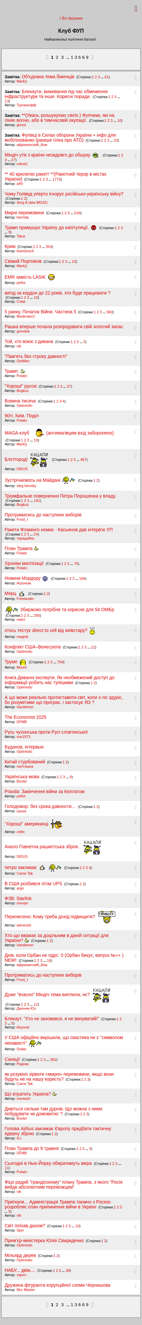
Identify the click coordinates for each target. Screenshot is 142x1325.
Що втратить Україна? (31, 1094)
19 (36, 297)
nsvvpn (22, 903)
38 (68, 1271)
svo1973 (23, 737)
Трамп (15, 371)
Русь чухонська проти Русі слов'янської (46, 732)
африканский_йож (32, 145)
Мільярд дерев (20, 1255)
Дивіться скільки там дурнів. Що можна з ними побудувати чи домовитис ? (53, 1111)
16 (49, 960)
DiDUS (22, 469)
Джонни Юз (26, 1008)
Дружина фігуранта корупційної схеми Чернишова (57, 1285)
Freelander (25, 599)
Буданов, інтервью (24, 747)
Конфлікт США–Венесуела (33, 647)
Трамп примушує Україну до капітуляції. (51, 227)
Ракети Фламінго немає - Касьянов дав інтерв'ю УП (59, 529)
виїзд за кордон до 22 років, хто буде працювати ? (57, 293)
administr (24, 925)
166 (82, 578)
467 (83, 460)
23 (74, 261)
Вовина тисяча (21, 401)
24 (36, 534)
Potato (22, 376)
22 (93, 647)
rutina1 (22, 164)
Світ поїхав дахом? (25, 1225)
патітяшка (25, 766)
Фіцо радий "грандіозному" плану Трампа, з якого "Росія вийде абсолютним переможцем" (64, 1185)
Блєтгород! (27, 459)
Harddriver (25, 707)
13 (7, 101)
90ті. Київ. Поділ (22, 415)
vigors (21, 1275)
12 (36, 1004)
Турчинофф (26, 105)
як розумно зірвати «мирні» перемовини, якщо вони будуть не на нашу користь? (59, 1077)
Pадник (23, 1064)
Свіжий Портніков (23, 261)
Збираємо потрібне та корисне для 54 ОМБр (60, 609)
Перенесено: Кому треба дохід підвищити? (60, 916)
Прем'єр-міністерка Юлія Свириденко (44, 1240)
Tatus (21, 236)
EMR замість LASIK (30, 277)
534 (77, 213)
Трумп (16, 661)
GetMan (23, 361)
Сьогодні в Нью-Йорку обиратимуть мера (49, 1163)
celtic (21, 832)
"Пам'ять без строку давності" (36, 356)
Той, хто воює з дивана (29, 341)
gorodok (23, 331)
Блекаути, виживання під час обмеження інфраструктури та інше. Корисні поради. (56, 94)
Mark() (22, 81)
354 (49, 247)
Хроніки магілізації (25, 563)
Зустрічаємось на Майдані (41, 480)
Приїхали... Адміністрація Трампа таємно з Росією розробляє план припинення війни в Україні (58, 1204)
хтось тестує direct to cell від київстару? (50, 630)
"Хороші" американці (34, 823)
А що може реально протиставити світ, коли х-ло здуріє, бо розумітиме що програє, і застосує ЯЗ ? (64, 700)
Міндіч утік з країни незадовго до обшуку (53, 155)
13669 (80, 57)
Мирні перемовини (24, 212)
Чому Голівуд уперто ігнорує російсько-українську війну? (64, 194)
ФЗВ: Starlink (18, 898)
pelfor (21, 283)
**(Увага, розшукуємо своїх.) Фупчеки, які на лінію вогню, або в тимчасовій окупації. (59, 118)
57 (69, 386)
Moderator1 (26, 316)
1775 (57, 179)
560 (109, 312)
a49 (19, 184)
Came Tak (25, 873)
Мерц (16, 593)
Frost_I (22, 519)
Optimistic (24, 405)
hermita (23, 217)
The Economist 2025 (26, 717)
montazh (23, 1098)
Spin (20, 1230)
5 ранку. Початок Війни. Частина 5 (40, 311)
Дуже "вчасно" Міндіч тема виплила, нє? (58, 994)
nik (19, 346)
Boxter (22, 781)
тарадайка (25, 538)
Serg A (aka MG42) (32, 202)
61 (107, 77)
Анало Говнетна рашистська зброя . (53, 846)
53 (116, 140)
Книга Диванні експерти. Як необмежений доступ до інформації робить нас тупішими (60, 680)
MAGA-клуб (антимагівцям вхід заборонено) (59, 433)
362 (53, 1060)
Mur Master (26, 1290)
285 (37, 615)
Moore (22, 667)
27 (13, 160)
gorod (21, 125)
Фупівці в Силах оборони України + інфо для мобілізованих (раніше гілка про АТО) (60, 138)
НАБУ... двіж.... (20, 1270)
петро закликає (34, 867)
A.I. (19, 1138)
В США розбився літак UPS (33, 883)
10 (119, 120)
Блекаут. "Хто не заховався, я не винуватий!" (52, 1018)
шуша (21, 811)
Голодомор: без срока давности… (40, 806)
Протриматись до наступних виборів (43, 514)
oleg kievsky (26, 486)
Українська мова (23, 776)
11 (7, 1168)
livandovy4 (25, 251)
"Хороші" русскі (21, 386)
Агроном (24, 583)
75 (76, 564)
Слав (21, 301)
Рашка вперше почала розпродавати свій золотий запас (64, 326)
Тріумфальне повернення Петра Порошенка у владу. (60, 496)
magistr (22, 637)
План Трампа (22, 548)
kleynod (23, 1027)
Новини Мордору (27, 578)
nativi (21, 619)
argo (20, 888)
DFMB (22, 722)
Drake (21, 1049)
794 (60, 662)
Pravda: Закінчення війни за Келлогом (45, 791)
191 (37, 501)
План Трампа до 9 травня (32, 1148)
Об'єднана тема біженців (48, 76)
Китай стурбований (25, 761)
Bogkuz (23, 391)
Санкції (12, 1059)
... (68, 57)
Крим (10, 246)
